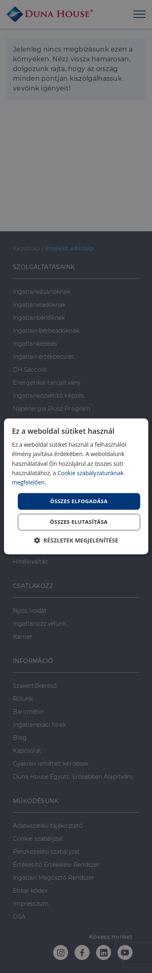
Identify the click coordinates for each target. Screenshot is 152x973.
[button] (76, 541)
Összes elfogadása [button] (78, 501)
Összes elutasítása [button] (78, 522)
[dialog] (76, 486)
